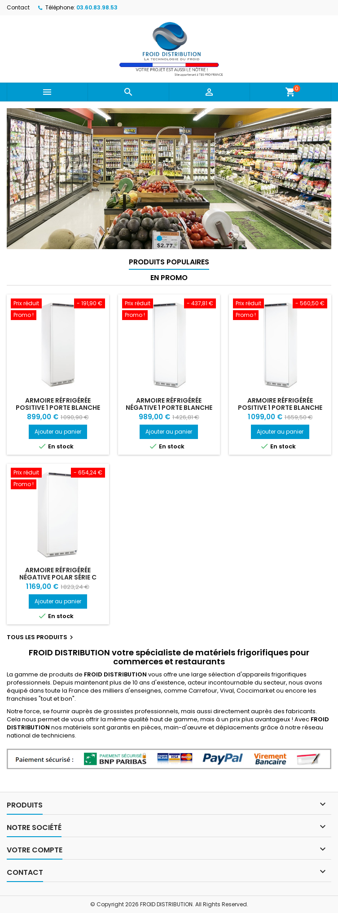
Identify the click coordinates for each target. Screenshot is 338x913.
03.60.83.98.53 (97, 7)
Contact (18, 7)
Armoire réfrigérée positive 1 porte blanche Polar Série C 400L (58, 407)
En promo (169, 277)
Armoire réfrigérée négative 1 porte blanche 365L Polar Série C (169, 407)
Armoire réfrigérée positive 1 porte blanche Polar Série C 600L (280, 407)
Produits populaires (169, 262)
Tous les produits (41, 637)
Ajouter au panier (58, 431)
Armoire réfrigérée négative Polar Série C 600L (58, 577)
